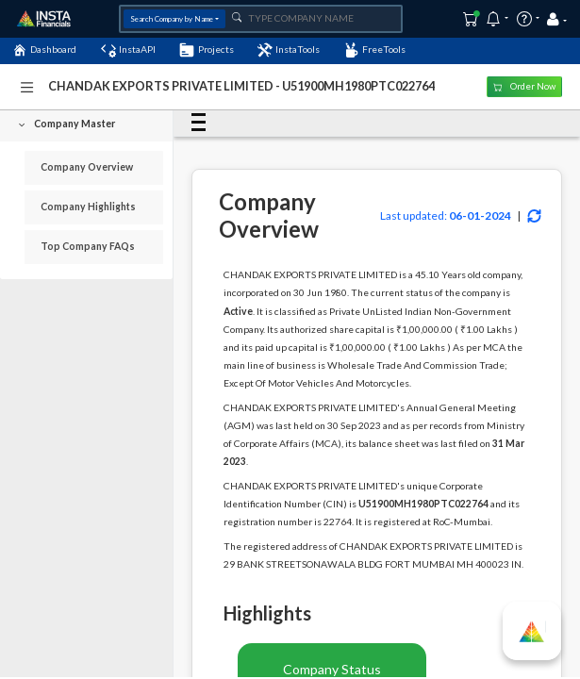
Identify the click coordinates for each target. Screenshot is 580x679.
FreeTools (375, 50)
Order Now (524, 86)
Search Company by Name (171, 19)
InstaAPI (128, 50)
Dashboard (44, 50)
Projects (206, 50)
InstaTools (288, 50)
